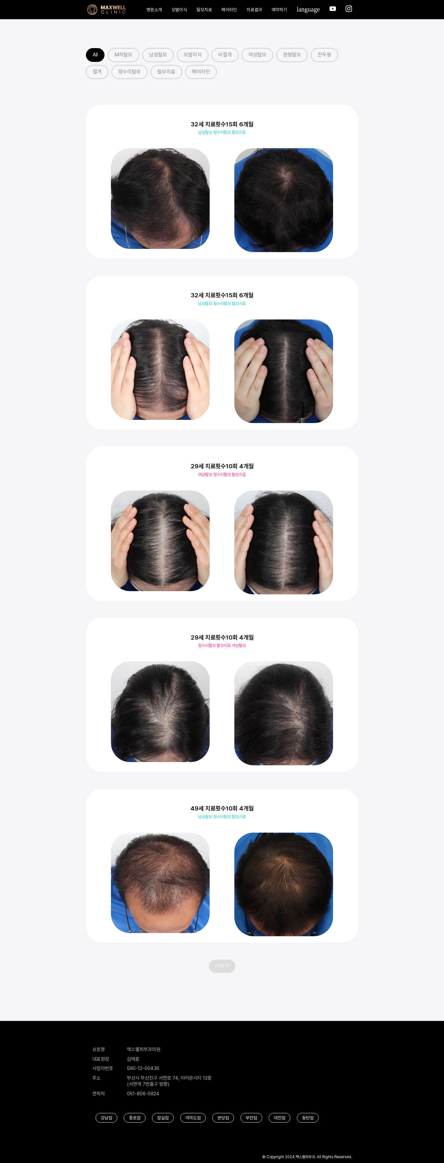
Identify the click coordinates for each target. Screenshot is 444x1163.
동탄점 (308, 1117)
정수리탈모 (129, 72)
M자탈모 (123, 55)
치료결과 (254, 9)
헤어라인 (229, 9)
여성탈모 (257, 55)
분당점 (223, 1117)
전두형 (324, 55)
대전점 (279, 1117)
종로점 (134, 1117)
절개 (97, 72)
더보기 (222, 966)
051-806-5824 (143, 1094)
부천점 (251, 1117)
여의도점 (193, 1117)
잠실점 (163, 1117)
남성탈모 (158, 55)
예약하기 (279, 9)
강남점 (106, 1117)
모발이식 (179, 9)
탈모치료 (204, 9)
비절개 (225, 55)
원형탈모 (292, 55)
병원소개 (154, 9)
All (95, 55)
